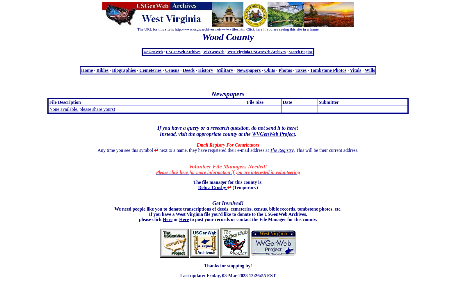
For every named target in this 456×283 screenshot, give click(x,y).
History (205, 70)
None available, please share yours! (82, 109)
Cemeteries (150, 70)
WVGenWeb (214, 51)
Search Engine (300, 51)
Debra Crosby (214, 187)
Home (87, 70)
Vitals (355, 70)
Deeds (189, 70)
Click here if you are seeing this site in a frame (282, 29)
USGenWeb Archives (183, 51)
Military (225, 70)
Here (167, 219)
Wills (370, 70)
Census (172, 70)
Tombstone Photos (328, 70)
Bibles (103, 70)
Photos (285, 70)
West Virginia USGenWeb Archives (256, 51)
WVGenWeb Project (273, 134)
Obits (269, 70)
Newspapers (249, 70)
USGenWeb (153, 51)
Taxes (301, 70)
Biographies (124, 70)
